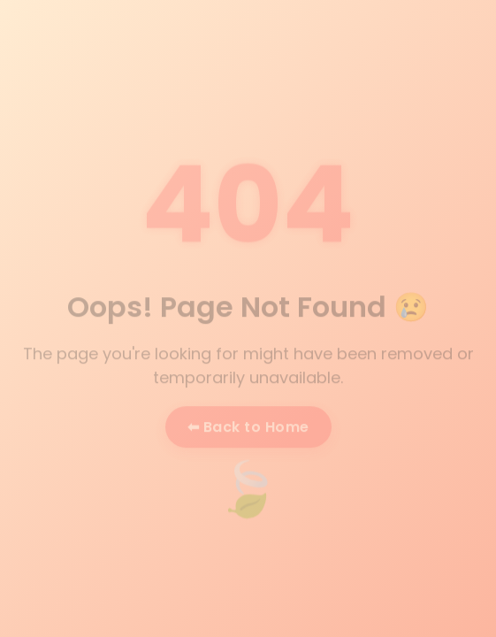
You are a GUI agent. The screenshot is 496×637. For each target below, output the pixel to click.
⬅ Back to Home (248, 428)
